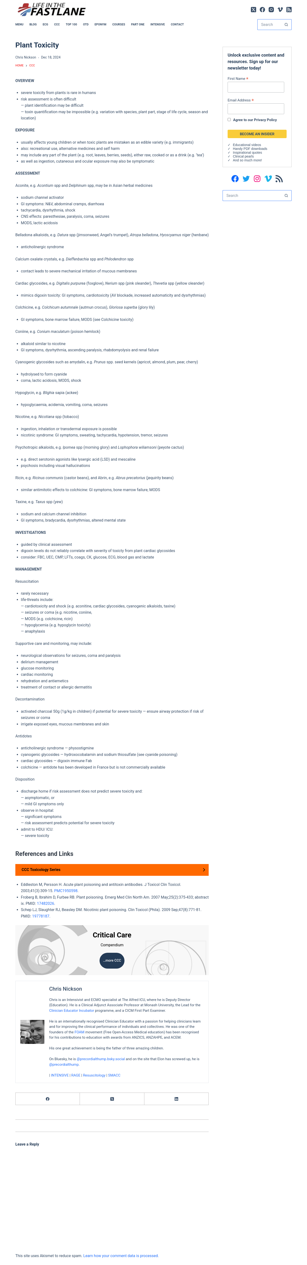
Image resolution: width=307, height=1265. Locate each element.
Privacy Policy (265, 120)
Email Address (241, 100)
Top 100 (71, 24)
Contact (177, 24)
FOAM (79, 1032)
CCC (57, 24)
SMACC (114, 1075)
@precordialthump (64, 1064)
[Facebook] (262, 9)
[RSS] (289, 9)
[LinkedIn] (176, 1099)
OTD (86, 24)
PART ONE (138, 24)
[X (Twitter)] (253, 9)
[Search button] (286, 24)
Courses (118, 24)
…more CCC (112, 960)
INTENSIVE (157, 24)
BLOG (33, 24)
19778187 (40, 916)
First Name (238, 78)
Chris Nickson (65, 989)
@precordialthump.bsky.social (101, 1059)
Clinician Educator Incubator (71, 1010)
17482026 (45, 903)
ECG (45, 24)
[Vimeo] (280, 9)
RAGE (75, 1075)
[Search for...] (269, 24)
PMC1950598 (65, 890)
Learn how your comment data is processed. (121, 1255)
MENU (19, 24)
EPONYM (100, 24)
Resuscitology (94, 1075)
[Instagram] (271, 9)
